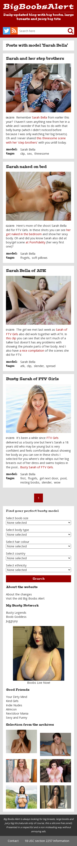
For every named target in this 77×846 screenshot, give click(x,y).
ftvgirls (25, 258)
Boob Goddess (16, 617)
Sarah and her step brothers (35, 58)
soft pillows (39, 258)
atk (22, 366)
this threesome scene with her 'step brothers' (36, 140)
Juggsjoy (12, 621)
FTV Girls (52, 438)
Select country (15, 553)
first (23, 478)
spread (50, 366)
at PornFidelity (35, 242)
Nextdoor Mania (17, 713)
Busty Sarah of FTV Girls (32, 379)
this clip (11, 338)
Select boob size (17, 518)
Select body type (17, 530)
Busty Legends (16, 613)
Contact (13, 841)
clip (22, 153)
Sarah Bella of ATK (26, 270)
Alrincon (11, 709)
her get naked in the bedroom (38, 232)
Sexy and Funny (16, 717)
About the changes (19, 594)
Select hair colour (17, 542)
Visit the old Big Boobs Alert (25, 598)
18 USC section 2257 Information (47, 841)
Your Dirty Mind (16, 697)
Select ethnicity (16, 565)
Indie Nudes (14, 705)
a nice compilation (32, 350)
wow (57, 482)
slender (39, 366)
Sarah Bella (39, 117)
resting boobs (29, 482)
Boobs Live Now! (38, 683)
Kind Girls (12, 701)
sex (29, 153)
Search (39, 579)
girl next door (49, 478)
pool (63, 478)
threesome (41, 153)
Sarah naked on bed (26, 167)
